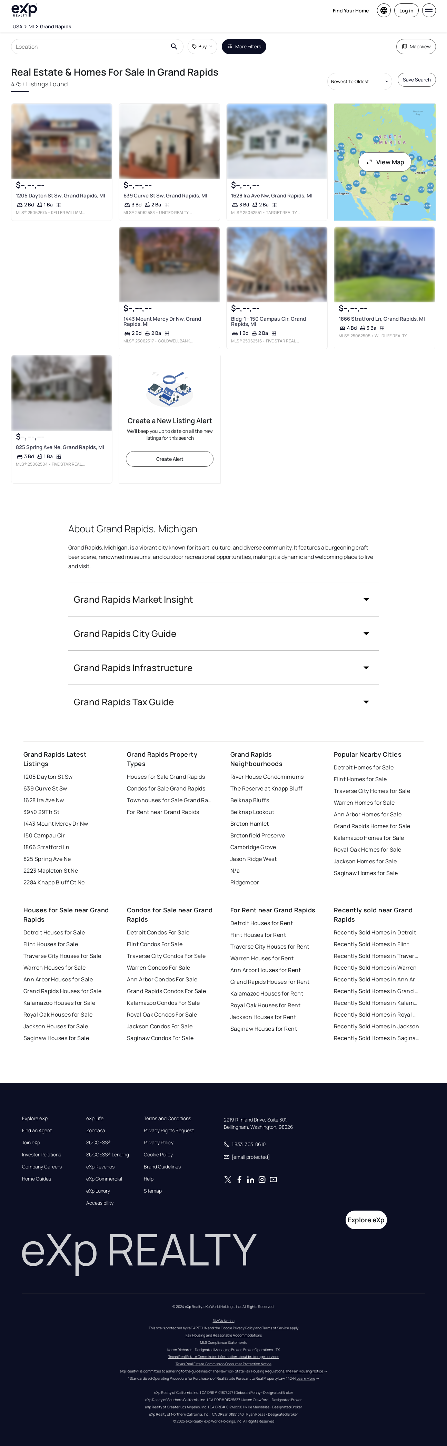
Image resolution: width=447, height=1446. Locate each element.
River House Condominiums (267, 776)
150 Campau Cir (44, 835)
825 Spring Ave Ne (47, 859)
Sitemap (153, 1190)
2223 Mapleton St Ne (50, 870)
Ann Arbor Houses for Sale (58, 979)
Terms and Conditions (167, 1118)
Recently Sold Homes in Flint (371, 944)
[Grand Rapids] (56, 26)
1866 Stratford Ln (46, 847)
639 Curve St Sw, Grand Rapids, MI (165, 195)
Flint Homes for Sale (360, 779)
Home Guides (36, 1178)
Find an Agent (37, 1130)
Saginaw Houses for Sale (56, 1038)
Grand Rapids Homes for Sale (372, 826)
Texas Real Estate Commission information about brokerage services (223, 1356)
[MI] (31, 26)
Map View (416, 46)
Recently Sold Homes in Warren (375, 967)
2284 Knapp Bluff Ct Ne (54, 882)
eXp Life (94, 1118)
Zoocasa (95, 1130)
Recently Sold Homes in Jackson (376, 1026)
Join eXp (31, 1142)
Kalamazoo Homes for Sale (369, 838)
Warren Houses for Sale (54, 967)
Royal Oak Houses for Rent (265, 1005)
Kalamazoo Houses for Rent (266, 993)
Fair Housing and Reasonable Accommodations (224, 1335)
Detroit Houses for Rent (261, 923)
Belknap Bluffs (249, 800)
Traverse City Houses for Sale (62, 956)
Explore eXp (35, 1118)
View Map (385, 162)
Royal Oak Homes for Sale (367, 849)
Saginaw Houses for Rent (263, 1028)
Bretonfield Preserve (257, 835)
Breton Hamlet (249, 823)
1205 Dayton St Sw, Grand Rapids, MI (60, 195)
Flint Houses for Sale (50, 944)
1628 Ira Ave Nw (43, 800)
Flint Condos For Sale (154, 944)
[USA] (17, 26)
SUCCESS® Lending (107, 1154)
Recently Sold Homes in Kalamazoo (377, 1003)
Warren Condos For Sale (158, 967)
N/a (235, 870)
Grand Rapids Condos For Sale (166, 991)
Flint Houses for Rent (258, 935)
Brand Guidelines (162, 1166)
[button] (223, 599)
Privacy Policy (158, 1142)
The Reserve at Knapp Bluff (266, 788)
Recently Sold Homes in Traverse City (377, 956)
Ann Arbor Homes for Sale (368, 814)
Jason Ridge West (253, 859)
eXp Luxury (98, 1190)
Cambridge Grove (253, 847)
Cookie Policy (158, 1154)
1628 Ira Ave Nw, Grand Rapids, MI (271, 195)
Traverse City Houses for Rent (269, 946)
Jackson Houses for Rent (263, 1017)
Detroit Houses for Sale (54, 932)
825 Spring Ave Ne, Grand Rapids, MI (60, 447)
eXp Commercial (104, 1178)
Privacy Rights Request (169, 1130)
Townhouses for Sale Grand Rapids (170, 800)
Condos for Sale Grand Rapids (166, 788)
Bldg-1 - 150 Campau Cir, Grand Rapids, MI (268, 321)
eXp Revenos (100, 1166)
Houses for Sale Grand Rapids (166, 776)
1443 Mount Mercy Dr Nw (55, 823)
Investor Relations (41, 1154)
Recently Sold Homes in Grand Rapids (377, 991)
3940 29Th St (41, 812)
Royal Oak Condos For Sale (162, 1014)
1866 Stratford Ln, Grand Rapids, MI (382, 318)
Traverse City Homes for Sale (372, 791)
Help (148, 1178)
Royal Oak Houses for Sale (57, 1014)
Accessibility (99, 1203)
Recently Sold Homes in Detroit (375, 932)
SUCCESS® (98, 1142)
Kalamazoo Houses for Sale (59, 1003)
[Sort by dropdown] (359, 81)
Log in (406, 10)
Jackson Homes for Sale (365, 861)
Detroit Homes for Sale (364, 767)
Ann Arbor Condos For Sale (162, 979)
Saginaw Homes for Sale (366, 873)
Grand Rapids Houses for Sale (62, 991)
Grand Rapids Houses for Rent (269, 982)
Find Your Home (351, 10)
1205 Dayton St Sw (47, 776)
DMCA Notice (224, 1320)
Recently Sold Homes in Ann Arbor (377, 979)
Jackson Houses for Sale (55, 1026)
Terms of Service (275, 1328)
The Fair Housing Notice (304, 1371)
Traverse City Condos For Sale (166, 956)
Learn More (306, 1378)
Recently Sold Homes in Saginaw (377, 1038)
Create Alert (169, 459)
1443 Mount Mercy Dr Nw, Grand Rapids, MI (162, 321)
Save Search (417, 79)
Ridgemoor (244, 882)
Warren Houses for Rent (262, 958)
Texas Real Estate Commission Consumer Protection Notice (223, 1363)
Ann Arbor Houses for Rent (265, 970)
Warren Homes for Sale (364, 802)
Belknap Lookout (252, 812)
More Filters (244, 46)
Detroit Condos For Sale (158, 932)
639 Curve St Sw (45, 788)
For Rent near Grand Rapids (163, 812)
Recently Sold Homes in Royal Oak (377, 1014)
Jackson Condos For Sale (159, 1026)
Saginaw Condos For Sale (160, 1038)
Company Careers (42, 1166)
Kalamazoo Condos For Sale (163, 1003)
